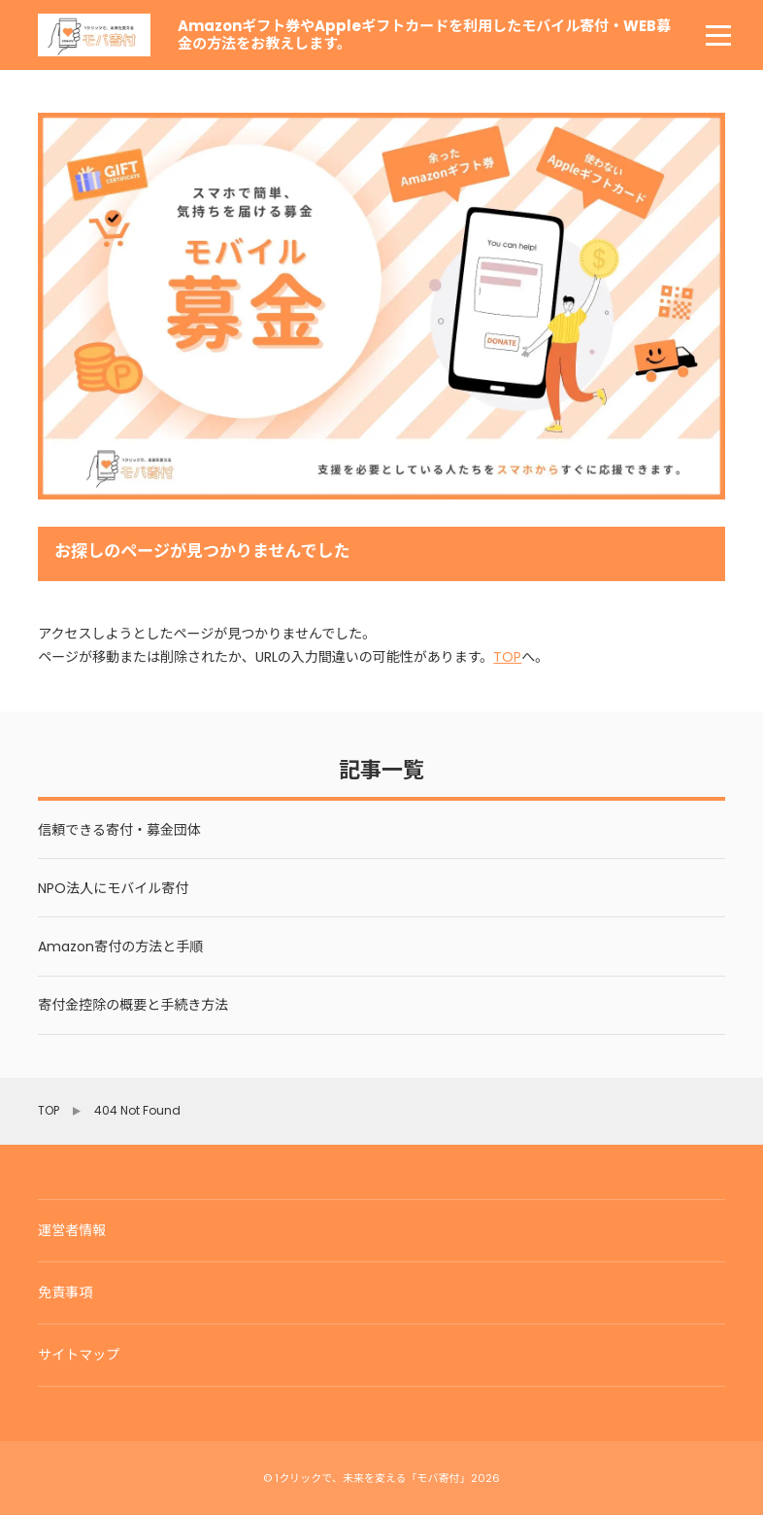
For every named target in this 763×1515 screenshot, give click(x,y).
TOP (507, 657)
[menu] (718, 35)
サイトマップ (78, 1354)
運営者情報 (72, 1230)
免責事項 (65, 1292)
